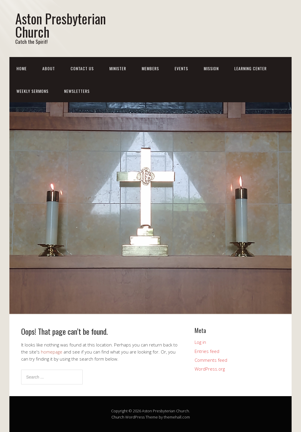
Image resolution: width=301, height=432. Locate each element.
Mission (211, 68)
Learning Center (250, 68)
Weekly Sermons (32, 91)
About (48, 68)
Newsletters (77, 91)
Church (117, 417)
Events (181, 68)
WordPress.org (210, 369)
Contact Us (82, 68)
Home (21, 68)
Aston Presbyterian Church (60, 25)
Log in (200, 342)
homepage (51, 352)
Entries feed (207, 351)
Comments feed (211, 360)
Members (150, 68)
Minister (117, 68)
